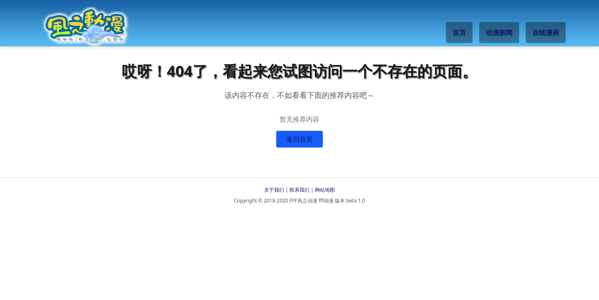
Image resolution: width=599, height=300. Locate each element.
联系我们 (299, 189)
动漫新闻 (499, 32)
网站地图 (325, 189)
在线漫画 (545, 32)
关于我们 (274, 189)
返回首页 (299, 139)
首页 (459, 32)
